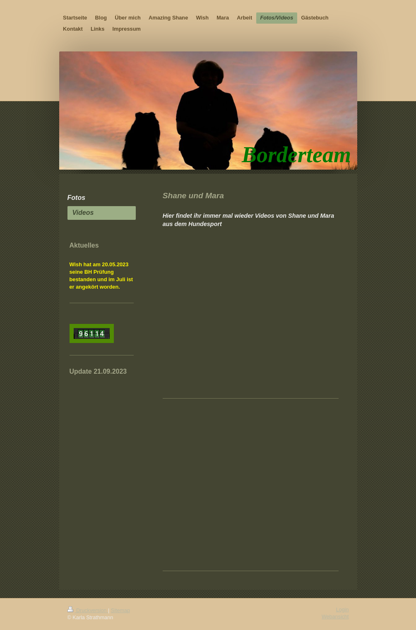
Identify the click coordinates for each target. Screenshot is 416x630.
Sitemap (120, 610)
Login (342, 610)
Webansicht (335, 617)
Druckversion (87, 610)
